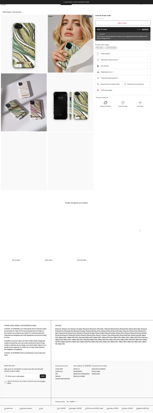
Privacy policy (96, 371)
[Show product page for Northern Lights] (138, 44)
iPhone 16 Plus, (124, 329)
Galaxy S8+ (61, 343)
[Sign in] (135, 7)
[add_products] (40, 242)
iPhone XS (133, 333)
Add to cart (123, 29)
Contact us (59, 371)
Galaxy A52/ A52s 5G (127, 339)
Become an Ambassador (81, 373)
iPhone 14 (89, 331)
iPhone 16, (107, 329)
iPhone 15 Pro (59, 331)
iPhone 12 (80, 333)
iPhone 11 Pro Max (110, 333)
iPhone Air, (86, 329)
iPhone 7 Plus (106, 335)
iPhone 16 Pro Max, (135, 329)
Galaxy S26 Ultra (72, 337)
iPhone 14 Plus (105, 331)
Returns (57, 376)
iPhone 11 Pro (120, 333)
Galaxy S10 (106, 341)
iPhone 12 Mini (99, 333)
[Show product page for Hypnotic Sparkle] (130, 44)
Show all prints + (145, 36)
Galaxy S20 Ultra (96, 341)
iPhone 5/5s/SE (136, 335)
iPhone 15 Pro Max (79, 331)
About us (76, 369)
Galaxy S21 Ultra (66, 341)
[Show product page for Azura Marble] (114, 44)
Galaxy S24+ (125, 337)
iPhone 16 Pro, (114, 329)
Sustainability (78, 371)
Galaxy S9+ (138, 341)
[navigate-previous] (141, 222)
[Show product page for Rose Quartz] (145, 44)
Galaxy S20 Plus (85, 341)
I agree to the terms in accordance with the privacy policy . (26, 382)
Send (43, 376)
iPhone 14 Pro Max (116, 331)
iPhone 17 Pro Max (76, 329)
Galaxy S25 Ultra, (107, 337)
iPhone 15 (144, 329)
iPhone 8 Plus (91, 335)
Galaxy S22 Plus (103, 339)
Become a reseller (79, 376)
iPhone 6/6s (115, 335)
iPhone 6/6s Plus (125, 335)
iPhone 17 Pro (66, 329)
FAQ (56, 373)
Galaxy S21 (138, 339)
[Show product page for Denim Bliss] (122, 44)
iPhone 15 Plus (68, 331)
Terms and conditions (99, 369)
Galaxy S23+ (67, 339)
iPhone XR (58, 335)
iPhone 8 (83, 335)
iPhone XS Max (142, 333)
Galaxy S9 (130, 341)
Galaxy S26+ (63, 337)
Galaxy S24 (117, 337)
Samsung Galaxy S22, (91, 339)
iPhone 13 (125, 331)
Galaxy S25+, (97, 337)
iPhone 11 (127, 333)
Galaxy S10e (123, 341)
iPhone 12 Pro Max (89, 333)
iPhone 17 (58, 329)
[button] (135, 402)
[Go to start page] (5, 7)
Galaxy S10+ (114, 341)
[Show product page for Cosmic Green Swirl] (98, 44)
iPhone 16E (100, 329)
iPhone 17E (92, 329)
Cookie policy (96, 373)
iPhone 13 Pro (133, 331)
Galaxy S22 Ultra (114, 339)
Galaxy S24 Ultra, (135, 337)
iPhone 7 (98, 335)
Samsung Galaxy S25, (86, 337)
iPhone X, (65, 335)
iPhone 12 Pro (72, 333)
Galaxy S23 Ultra (77, 339)
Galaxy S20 (76, 341)
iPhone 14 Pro (96, 331)
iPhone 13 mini (63, 333)
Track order (59, 369)
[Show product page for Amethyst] (106, 44)
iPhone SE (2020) (74, 335)
